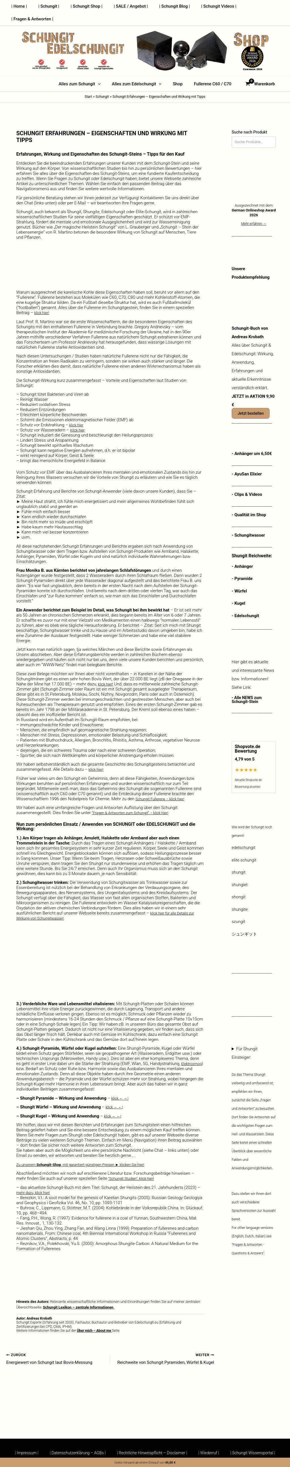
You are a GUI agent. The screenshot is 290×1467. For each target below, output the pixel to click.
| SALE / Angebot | (125, 6)
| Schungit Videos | (207, 6)
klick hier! (43, 299)
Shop (176, 71)
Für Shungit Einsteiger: (254, 1140)
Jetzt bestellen (251, 400)
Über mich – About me (94, 1318)
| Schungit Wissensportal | (258, 1453)
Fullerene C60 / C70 (208, 71)
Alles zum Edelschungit (138, 71)
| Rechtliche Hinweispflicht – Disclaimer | (152, 1453)
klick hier (77, 412)
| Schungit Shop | (84, 6)
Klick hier (78, 417)
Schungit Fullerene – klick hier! (163, 786)
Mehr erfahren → (253, 211)
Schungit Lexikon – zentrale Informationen (78, 1294)
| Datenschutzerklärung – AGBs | (75, 1453)
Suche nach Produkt (249, 119)
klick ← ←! (121, 1085)
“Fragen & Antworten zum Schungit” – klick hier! (136, 800)
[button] (102, 71)
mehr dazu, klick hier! (35, 1179)
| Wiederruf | (211, 1453)
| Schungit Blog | (166, 6)
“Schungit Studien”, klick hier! (134, 1165)
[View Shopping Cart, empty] (254, 71)
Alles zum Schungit (84, 71)
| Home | (22, 6)
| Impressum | (21, 1453)
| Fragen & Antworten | (255, 6)
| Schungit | (49, 6)
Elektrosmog (28, 1056)
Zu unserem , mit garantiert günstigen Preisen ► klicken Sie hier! (90, 1151)
